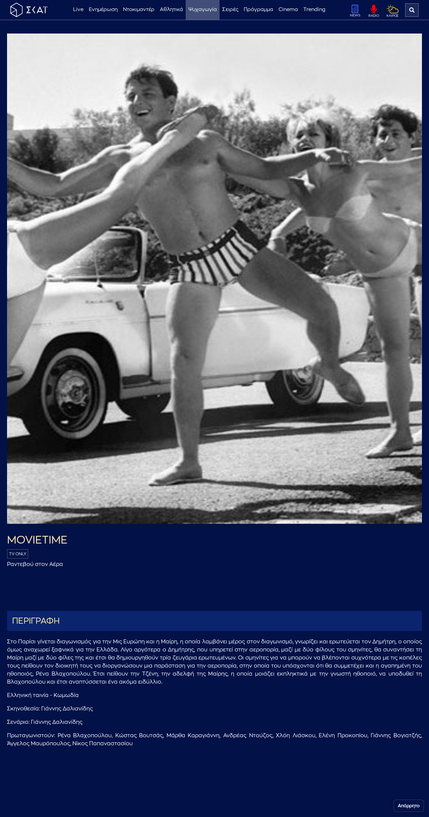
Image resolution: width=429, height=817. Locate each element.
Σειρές (230, 9)
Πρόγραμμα (258, 9)
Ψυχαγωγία (202, 9)
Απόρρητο (409, 806)
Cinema (288, 9)
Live (78, 9)
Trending (314, 9)
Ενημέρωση (103, 9)
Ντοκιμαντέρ (139, 9)
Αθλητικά (171, 9)
